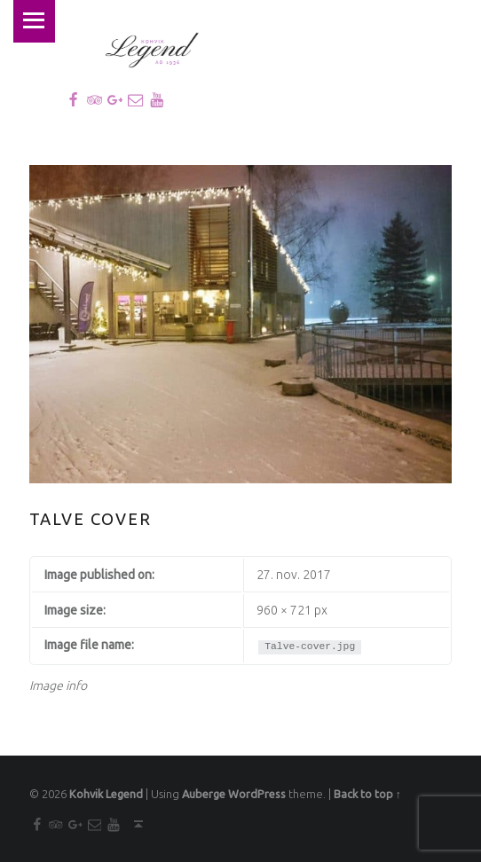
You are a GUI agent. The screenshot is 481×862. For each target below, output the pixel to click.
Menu (32, 20)
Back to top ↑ (367, 793)
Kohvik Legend (106, 793)
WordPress (257, 793)
